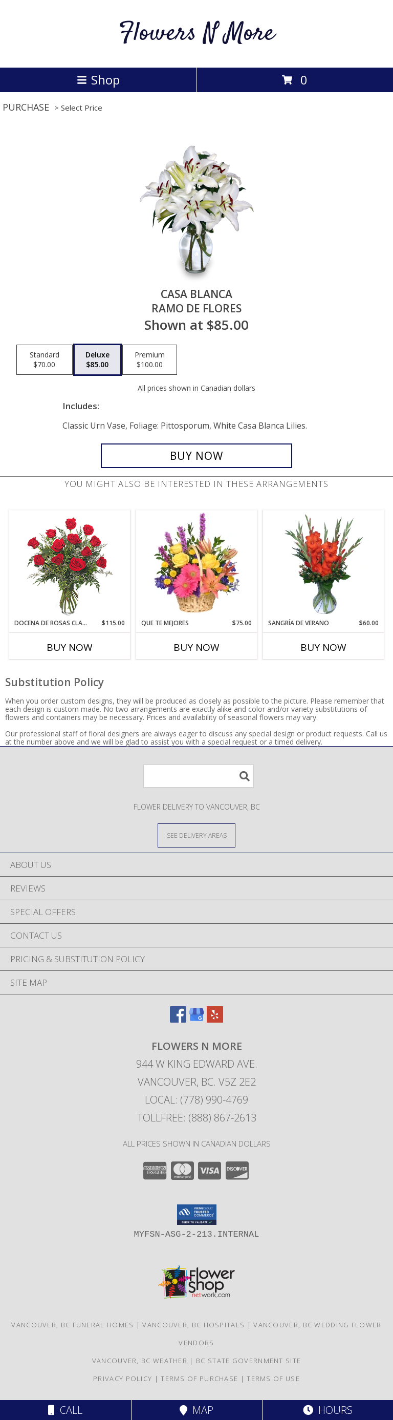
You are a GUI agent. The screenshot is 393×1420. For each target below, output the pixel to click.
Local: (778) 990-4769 (196, 1100)
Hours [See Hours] (328, 1410)
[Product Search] (198, 776)
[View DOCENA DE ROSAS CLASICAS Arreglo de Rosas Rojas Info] (70, 565)
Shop (98, 79)
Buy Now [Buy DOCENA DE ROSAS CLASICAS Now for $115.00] (70, 647)
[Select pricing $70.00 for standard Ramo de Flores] (44, 360)
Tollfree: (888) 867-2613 (196, 1118)
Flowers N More (197, 33)
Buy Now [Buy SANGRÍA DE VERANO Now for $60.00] (323, 647)
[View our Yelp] (215, 1019)
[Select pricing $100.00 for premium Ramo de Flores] (150, 360)
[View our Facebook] (178, 1019)
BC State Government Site (248, 1360)
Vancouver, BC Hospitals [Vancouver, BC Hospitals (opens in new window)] (193, 1324)
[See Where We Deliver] (196, 835)
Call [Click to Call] (65, 1410)
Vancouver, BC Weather (139, 1360)
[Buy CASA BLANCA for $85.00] (196, 455)
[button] (196, 1214)
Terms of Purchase (199, 1378)
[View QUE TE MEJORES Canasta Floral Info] (196, 564)
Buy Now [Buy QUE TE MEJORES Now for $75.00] (196, 647)
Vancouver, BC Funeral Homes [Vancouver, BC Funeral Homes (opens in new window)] (72, 1324)
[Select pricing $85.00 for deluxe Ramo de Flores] (97, 360)
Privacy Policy (122, 1378)
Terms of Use (273, 1378)
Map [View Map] (196, 1410)
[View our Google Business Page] (196, 1019)
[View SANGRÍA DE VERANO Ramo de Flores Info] (323, 564)
